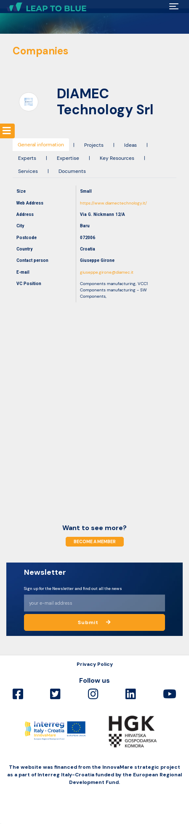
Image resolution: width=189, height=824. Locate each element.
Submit (94, 622)
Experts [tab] (27, 158)
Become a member (95, 541)
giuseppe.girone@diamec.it (106, 272)
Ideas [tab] (130, 145)
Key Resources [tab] (117, 158)
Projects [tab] (94, 145)
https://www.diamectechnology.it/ (113, 203)
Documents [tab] (72, 171)
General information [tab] (41, 144)
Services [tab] (28, 171)
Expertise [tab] (68, 158)
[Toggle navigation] (174, 6)
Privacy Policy (95, 664)
